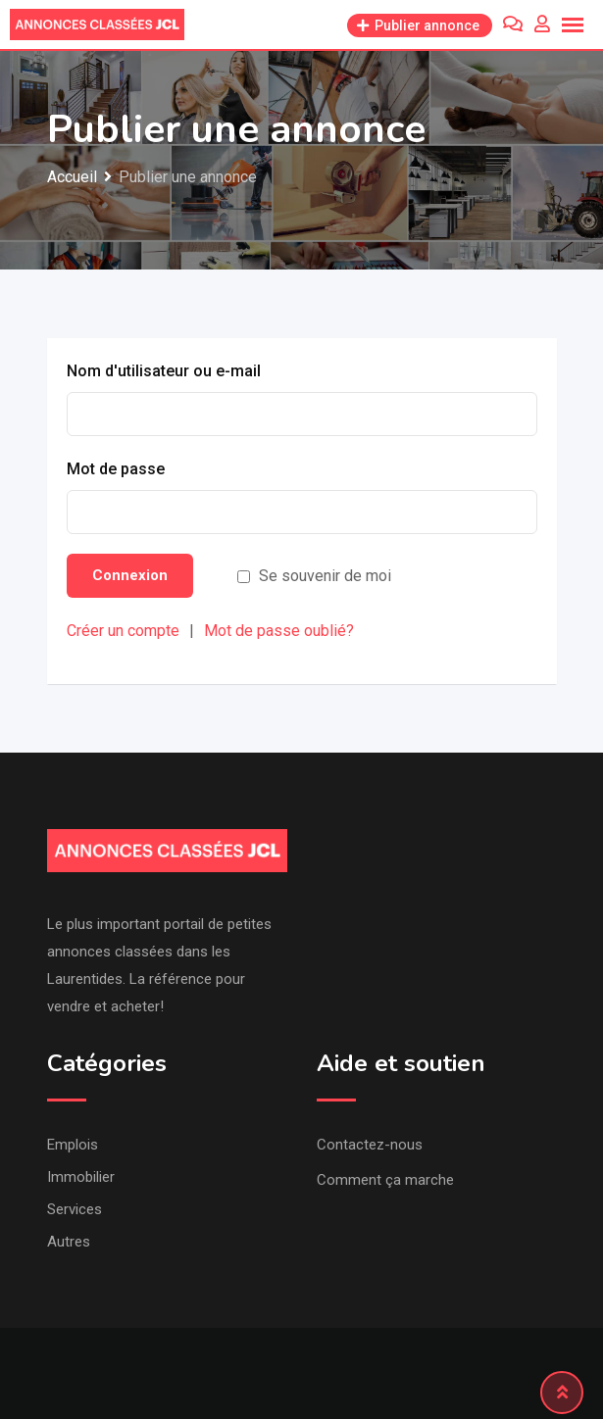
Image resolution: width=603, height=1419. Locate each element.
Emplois (72, 1144)
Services (74, 1209)
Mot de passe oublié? (279, 630)
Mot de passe (116, 469)
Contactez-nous (370, 1144)
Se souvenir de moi (325, 575)
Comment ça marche (385, 1180)
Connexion (130, 575)
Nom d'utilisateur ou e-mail (164, 371)
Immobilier (81, 1177)
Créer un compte (123, 630)
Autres (68, 1241)
